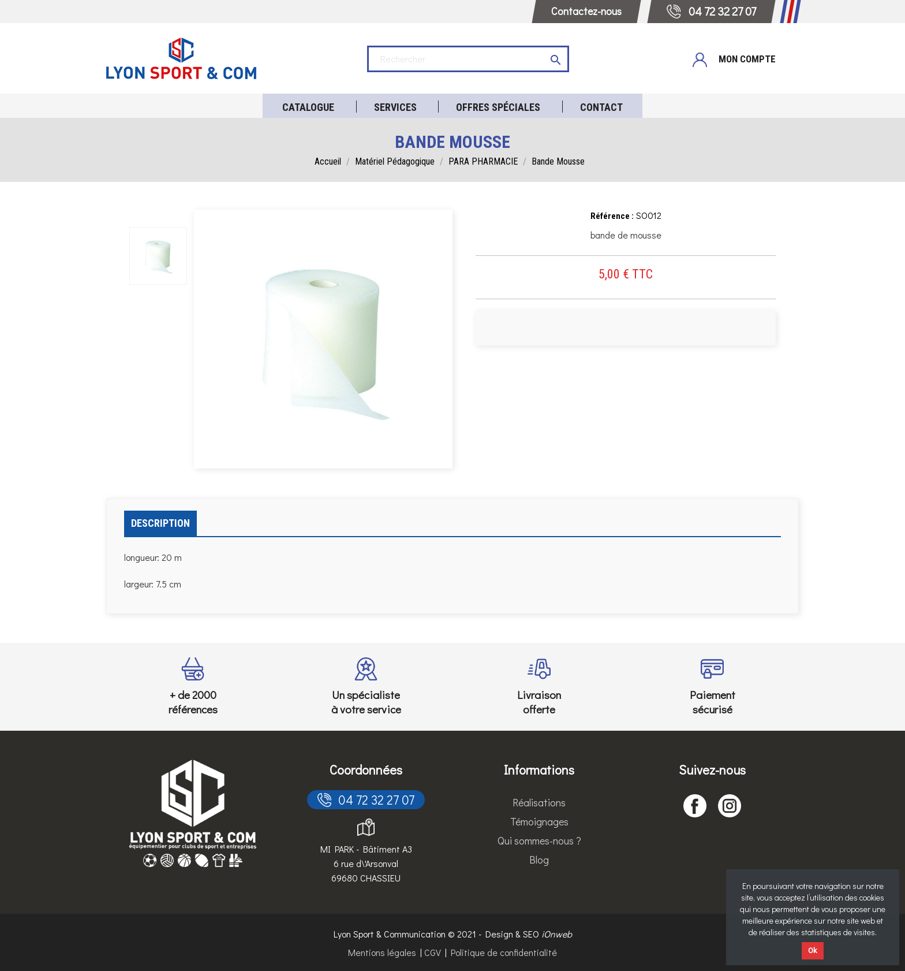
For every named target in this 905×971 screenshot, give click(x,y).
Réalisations (539, 802)
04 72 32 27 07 (365, 799)
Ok (812, 950)
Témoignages (539, 821)
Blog (539, 859)
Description (160, 523)
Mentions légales (382, 952)
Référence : (612, 216)
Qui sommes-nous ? (539, 840)
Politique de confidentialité (504, 952)
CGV (432, 952)
